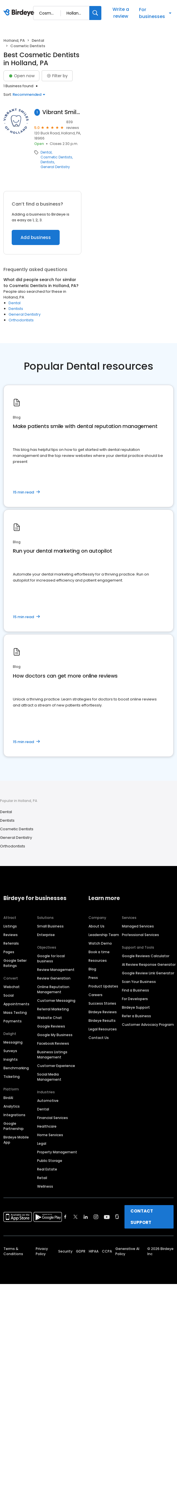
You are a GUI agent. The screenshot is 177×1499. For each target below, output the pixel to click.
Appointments (16, 1004)
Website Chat (49, 1017)
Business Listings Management (52, 1055)
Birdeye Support (136, 1007)
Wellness (45, 1186)
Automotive (48, 1100)
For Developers (135, 998)
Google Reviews (51, 1026)
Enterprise (46, 934)
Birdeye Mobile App (16, 1140)
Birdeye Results (102, 1020)
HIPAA (93, 1251)
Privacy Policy (42, 1251)
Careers (95, 994)
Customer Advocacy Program (148, 1024)
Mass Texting (15, 1012)
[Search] (95, 13)
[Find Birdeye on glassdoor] (117, 1217)
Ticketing (11, 1076)
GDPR (80, 1251)
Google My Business (55, 1034)
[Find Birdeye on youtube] (107, 1217)
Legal (41, 1143)
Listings (10, 926)
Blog (92, 969)
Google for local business (51, 958)
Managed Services (138, 926)
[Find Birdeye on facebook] (65, 1217)
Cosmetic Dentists (56, 157)
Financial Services (52, 1117)
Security (65, 1251)
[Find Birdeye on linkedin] (85, 1217)
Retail (42, 1177)
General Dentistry (55, 167)
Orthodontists (21, 320)
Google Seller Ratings (15, 963)
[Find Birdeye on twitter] (75, 1217)
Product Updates (103, 986)
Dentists (47, 162)
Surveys (10, 1050)
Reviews (10, 934)
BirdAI (8, 1097)
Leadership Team (103, 934)
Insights (10, 1059)
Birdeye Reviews (102, 1012)
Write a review (120, 12)
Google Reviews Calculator (145, 955)
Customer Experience (56, 1065)
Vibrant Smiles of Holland (61, 112)
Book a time (99, 951)
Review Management (56, 969)
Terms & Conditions (13, 1251)
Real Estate (47, 1169)
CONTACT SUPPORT (141, 1216)
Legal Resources (102, 1029)
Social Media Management (49, 1077)
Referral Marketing (53, 1009)
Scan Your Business (139, 981)
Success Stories (102, 1003)
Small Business (50, 926)
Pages (8, 951)
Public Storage (49, 1160)
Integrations (14, 1114)
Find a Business (135, 990)
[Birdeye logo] (19, 13)
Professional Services (140, 934)
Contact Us (98, 1037)
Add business (36, 237)
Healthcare (47, 1126)
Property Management (57, 1152)
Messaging (13, 1042)
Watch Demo (100, 943)
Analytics (11, 1106)
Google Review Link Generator (148, 973)
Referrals (11, 943)
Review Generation (54, 978)
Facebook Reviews (53, 1043)
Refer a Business (136, 1016)
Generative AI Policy (127, 1251)
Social (8, 995)
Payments (12, 1021)
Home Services (50, 1134)
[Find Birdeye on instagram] (96, 1217)
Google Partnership (13, 1126)
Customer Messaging (56, 1000)
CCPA (107, 1251)
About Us (96, 926)
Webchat (11, 986)
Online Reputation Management (53, 989)
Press (93, 977)
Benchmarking (16, 1068)
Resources (97, 960)
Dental (38, 40)
